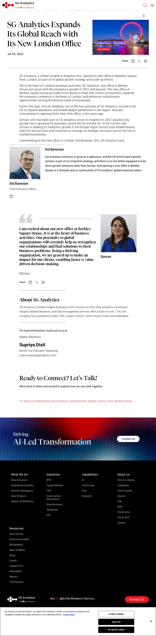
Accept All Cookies (116, 630)
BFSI (48, 480)
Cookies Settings (116, 614)
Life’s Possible (124, 490)
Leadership (123, 485)
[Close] (151, 621)
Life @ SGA (123, 517)
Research (87, 496)
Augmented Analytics (22, 485)
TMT (49, 490)
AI (83, 480)
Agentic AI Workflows (22, 501)
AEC (48, 515)
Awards (121, 496)
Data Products (18, 496)
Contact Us (128, 439)
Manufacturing (54, 504)
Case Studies (16, 534)
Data (84, 490)
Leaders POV (16, 566)
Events (13, 560)
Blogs (12, 555)
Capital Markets (54, 485)
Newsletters (15, 571)
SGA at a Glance (126, 480)
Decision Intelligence (22, 490)
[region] (78, 621)
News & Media (17, 550)
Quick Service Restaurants (53, 498)
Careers (121, 522)
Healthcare (52, 509)
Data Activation (19, 480)
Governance (123, 512)
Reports (13, 576)
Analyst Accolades (19, 539)
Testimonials (16, 582)
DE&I (119, 506)
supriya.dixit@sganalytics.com (37, 355)
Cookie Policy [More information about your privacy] (69, 614)
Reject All (116, 622)
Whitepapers (16, 544)
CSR (119, 501)
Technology (88, 485)
